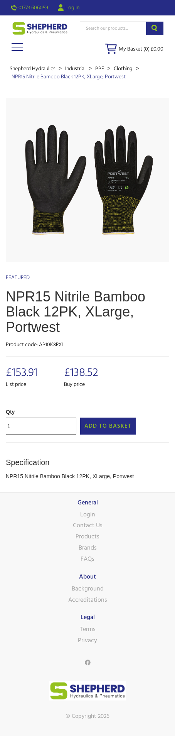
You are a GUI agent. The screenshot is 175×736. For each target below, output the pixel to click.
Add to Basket (107, 426)
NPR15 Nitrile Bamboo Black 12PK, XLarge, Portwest (69, 77)
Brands (88, 548)
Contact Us (88, 525)
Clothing (124, 68)
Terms (88, 629)
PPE (100, 68)
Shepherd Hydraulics (33, 68)
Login (87, 514)
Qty (10, 412)
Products (87, 536)
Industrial (76, 68)
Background (88, 588)
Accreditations (87, 600)
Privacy (87, 640)
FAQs (87, 559)
